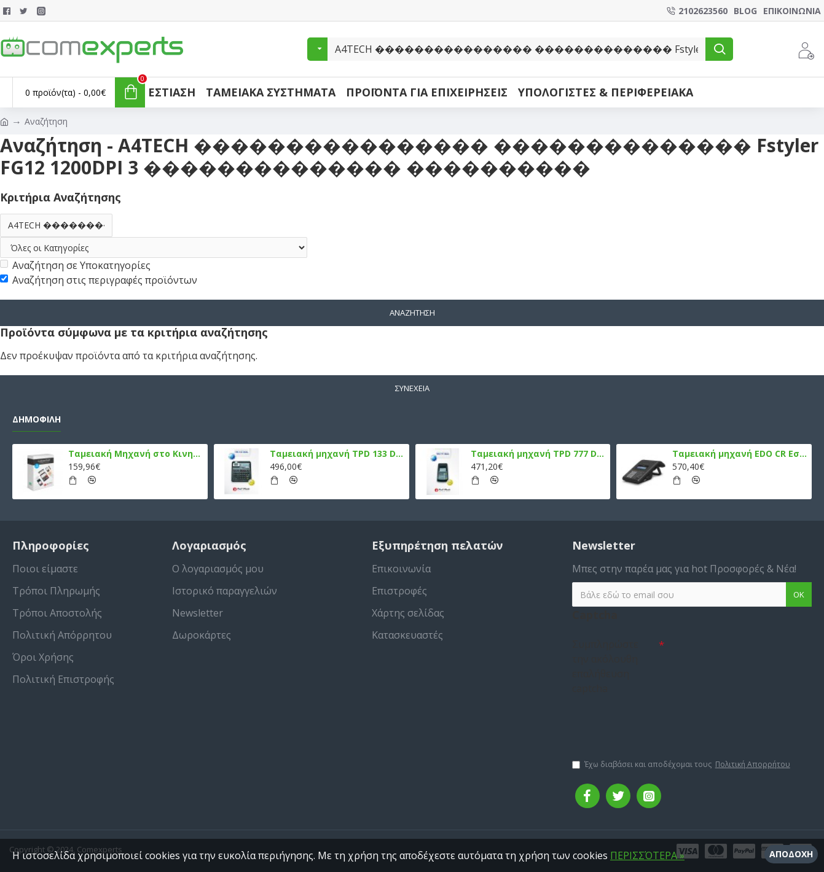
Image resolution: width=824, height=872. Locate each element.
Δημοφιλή (36, 419)
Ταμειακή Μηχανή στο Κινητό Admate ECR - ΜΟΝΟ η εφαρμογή (135, 453)
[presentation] (658, 721)
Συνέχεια (412, 388)
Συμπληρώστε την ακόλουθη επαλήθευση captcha (605, 666)
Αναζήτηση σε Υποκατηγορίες (75, 265)
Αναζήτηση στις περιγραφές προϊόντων (98, 280)
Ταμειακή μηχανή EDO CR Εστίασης (739, 453)
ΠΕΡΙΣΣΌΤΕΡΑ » (647, 855)
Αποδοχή (791, 854)
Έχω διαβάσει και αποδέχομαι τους (682, 764)
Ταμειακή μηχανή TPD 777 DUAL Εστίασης (538, 453)
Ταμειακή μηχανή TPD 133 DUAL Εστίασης (337, 453)
